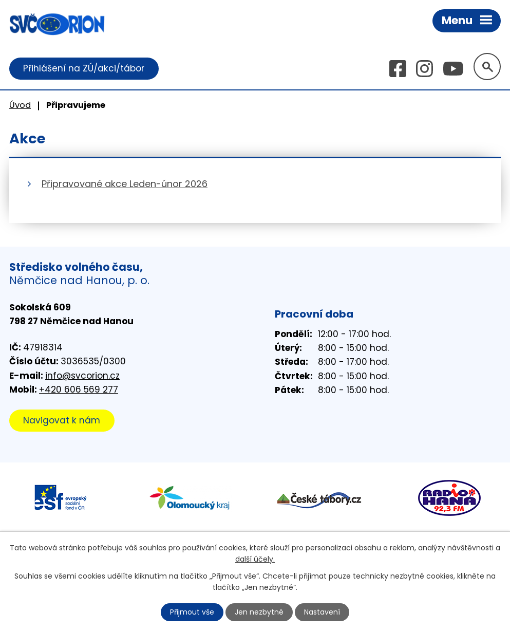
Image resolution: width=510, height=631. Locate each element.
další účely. (255, 559)
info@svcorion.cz (82, 375)
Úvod (20, 105)
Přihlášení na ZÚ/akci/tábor (83, 68)
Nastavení (322, 612)
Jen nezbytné (259, 612)
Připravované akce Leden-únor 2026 (124, 183)
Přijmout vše (192, 612)
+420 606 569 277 (78, 389)
